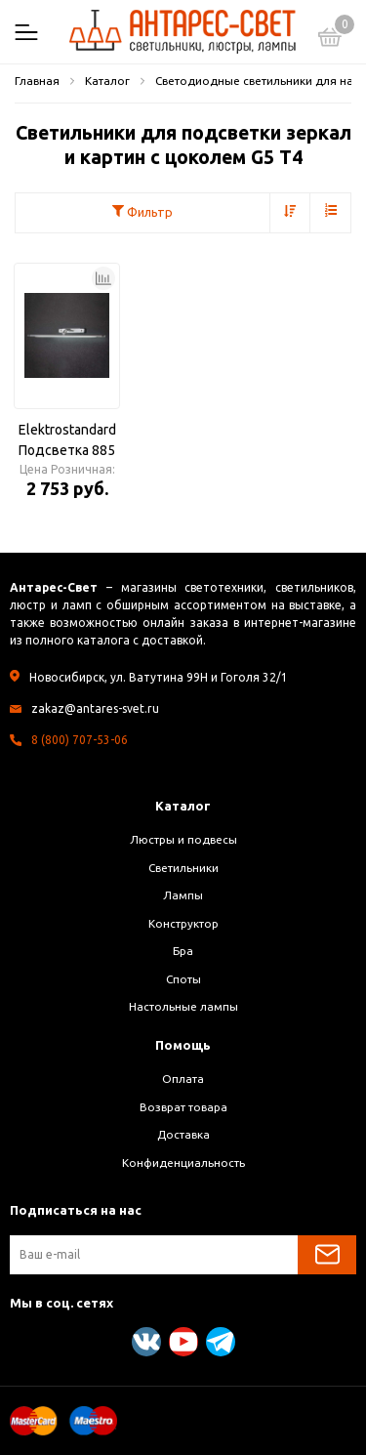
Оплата (183, 1078)
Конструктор (183, 923)
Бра (183, 950)
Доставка (183, 1134)
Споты (183, 979)
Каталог (183, 805)
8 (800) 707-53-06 (79, 739)
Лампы (183, 895)
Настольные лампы (183, 1006)
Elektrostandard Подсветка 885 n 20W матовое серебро (67, 441)
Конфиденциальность (183, 1162)
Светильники (183, 867)
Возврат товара (183, 1107)
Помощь (183, 1045)
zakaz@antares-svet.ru (95, 708)
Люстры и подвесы (183, 839)
